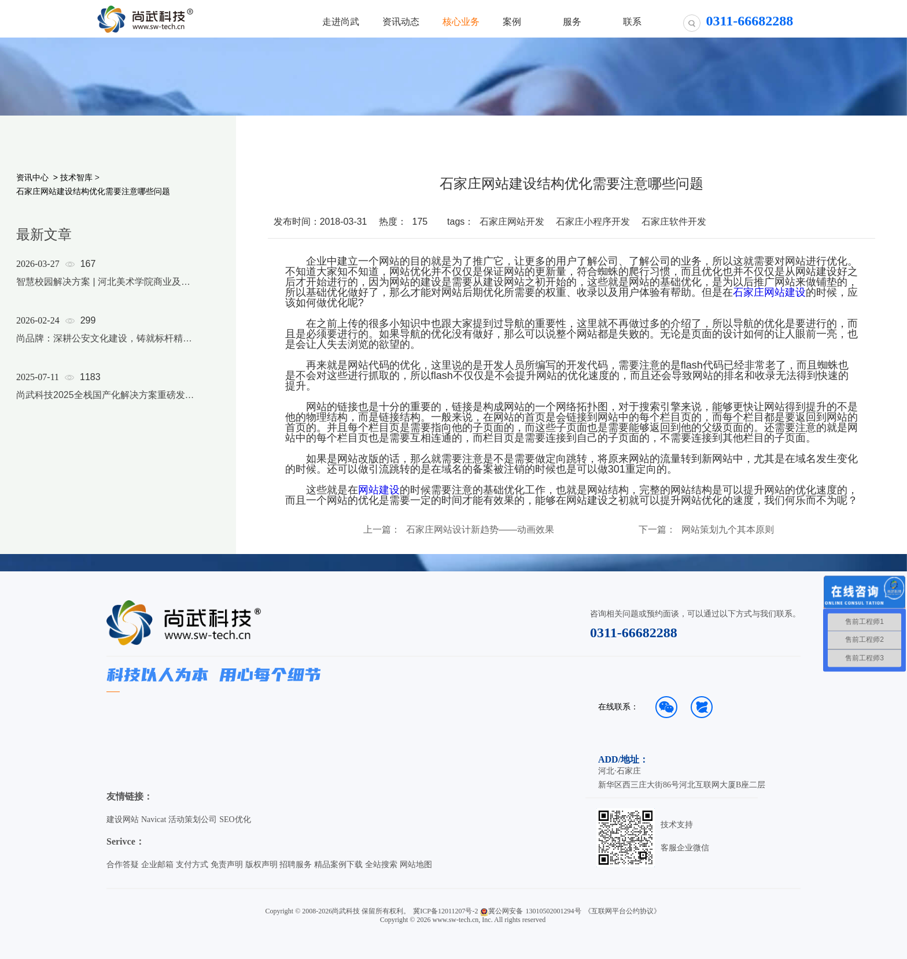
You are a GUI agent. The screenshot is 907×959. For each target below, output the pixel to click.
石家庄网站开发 (512, 221)
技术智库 (76, 177)
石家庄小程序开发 (593, 221)
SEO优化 (234, 819)
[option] (105, 344)
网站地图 (416, 864)
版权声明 (261, 864)
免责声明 (227, 864)
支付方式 (192, 864)
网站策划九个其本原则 (727, 529)
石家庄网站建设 (769, 292)
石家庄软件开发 (673, 221)
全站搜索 (381, 864)
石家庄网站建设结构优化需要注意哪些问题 (93, 191)
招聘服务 (295, 864)
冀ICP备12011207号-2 (445, 911)
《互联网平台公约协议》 (622, 911)
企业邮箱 (157, 864)
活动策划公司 (192, 819)
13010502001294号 (553, 911)
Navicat (154, 819)
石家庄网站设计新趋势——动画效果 (480, 529)
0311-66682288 (633, 632)
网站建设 (379, 490)
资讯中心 (32, 177)
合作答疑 (122, 864)
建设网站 (122, 819)
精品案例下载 (338, 864)
